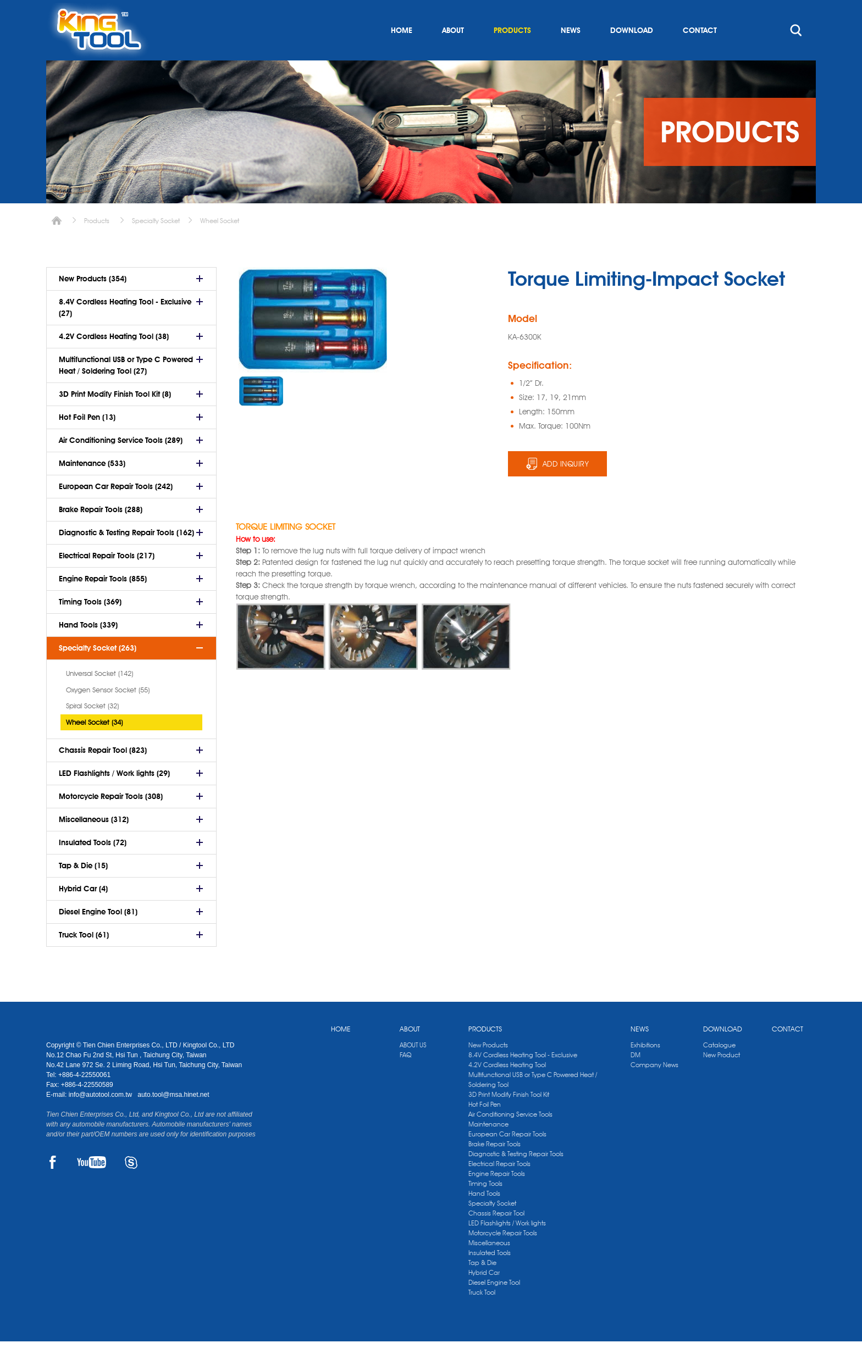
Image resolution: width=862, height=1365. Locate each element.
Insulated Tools (489, 1276)
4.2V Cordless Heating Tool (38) (114, 360)
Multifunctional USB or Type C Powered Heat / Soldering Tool (532, 1103)
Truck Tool (481, 1316)
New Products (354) (92, 302)
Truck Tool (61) (84, 958)
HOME (401, 53)
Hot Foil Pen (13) (87, 440)
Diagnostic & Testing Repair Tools (515, 1177)
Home (57, 244)
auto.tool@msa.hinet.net (173, 1118)
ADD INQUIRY (566, 487)
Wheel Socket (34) (94, 745)
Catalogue (719, 1068)
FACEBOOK (52, 1185)
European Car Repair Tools (507, 1157)
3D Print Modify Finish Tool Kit (508, 1118)
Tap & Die (482, 1286)
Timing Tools (485, 1207)
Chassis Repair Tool (496, 1237)
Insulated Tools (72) (92, 866)
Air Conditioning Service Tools (510, 1138)
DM (635, 1078)
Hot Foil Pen (484, 1128)
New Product (721, 1078)
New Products (488, 1068)
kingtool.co (800, 11)
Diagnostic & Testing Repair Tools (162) (126, 556)
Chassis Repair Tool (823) (103, 773)
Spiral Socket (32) (92, 729)
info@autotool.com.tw (101, 1118)
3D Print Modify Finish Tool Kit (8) (115, 417)
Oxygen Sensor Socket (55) (108, 713)
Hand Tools (484, 1217)
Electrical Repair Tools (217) (106, 579)
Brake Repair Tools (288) (100, 533)
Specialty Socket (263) (97, 671)
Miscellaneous (489, 1266)
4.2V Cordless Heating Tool (507, 1088)
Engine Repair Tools (496, 1197)
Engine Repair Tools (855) (103, 602)
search (796, 54)
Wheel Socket (219, 244)
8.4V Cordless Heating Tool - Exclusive (522, 1078)
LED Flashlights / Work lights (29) (114, 796)
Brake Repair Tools (494, 1167)
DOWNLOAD (631, 53)
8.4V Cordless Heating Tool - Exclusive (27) (125, 331)
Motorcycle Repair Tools (502, 1256)
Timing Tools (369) (90, 625)
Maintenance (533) (92, 486)
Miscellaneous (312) (94, 843)
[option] (261, 414)
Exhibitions (645, 1068)
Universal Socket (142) (99, 696)
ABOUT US (413, 1068)
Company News (654, 1088)
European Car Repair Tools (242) (116, 510)
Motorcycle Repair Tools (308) (111, 819)
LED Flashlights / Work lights (507, 1246)
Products (96, 244)
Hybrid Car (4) (83, 912)
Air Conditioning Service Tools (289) (121, 463)
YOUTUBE (91, 1185)
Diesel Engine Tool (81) (98, 935)
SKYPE (131, 1185)
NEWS (571, 53)
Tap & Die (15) (83, 889)
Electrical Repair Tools (499, 1187)
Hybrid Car (484, 1296)
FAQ (405, 1078)
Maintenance (488, 1148)
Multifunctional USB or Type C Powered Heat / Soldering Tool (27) (126, 389)
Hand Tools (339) (88, 648)
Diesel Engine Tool (494, 1306)
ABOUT (453, 53)
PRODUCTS (512, 53)
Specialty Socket (156, 244)
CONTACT (700, 53)
